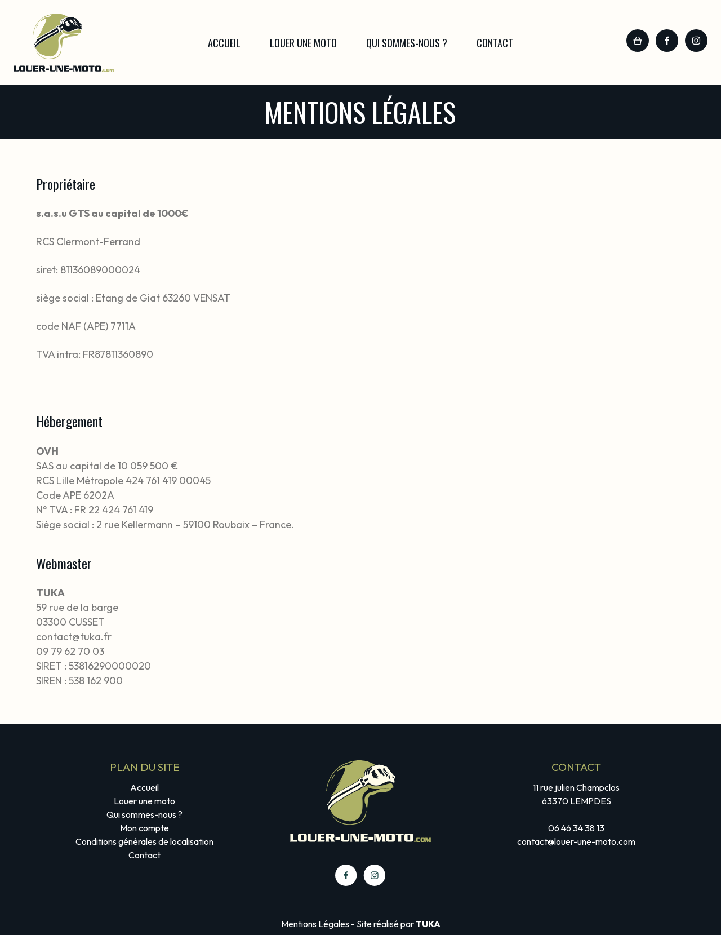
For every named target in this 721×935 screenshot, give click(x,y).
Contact (495, 43)
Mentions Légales (315, 923)
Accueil (224, 43)
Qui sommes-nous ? (406, 43)
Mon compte (144, 828)
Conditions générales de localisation (144, 841)
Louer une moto (303, 43)
